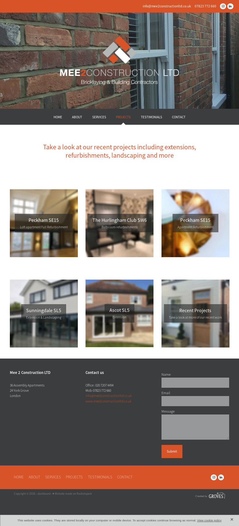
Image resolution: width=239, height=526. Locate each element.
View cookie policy (209, 520)
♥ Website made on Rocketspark (72, 494)
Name (166, 374)
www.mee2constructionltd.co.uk (108, 401)
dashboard (44, 494)
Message (168, 411)
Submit (172, 451)
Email (165, 393)
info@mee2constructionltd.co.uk (167, 6)
